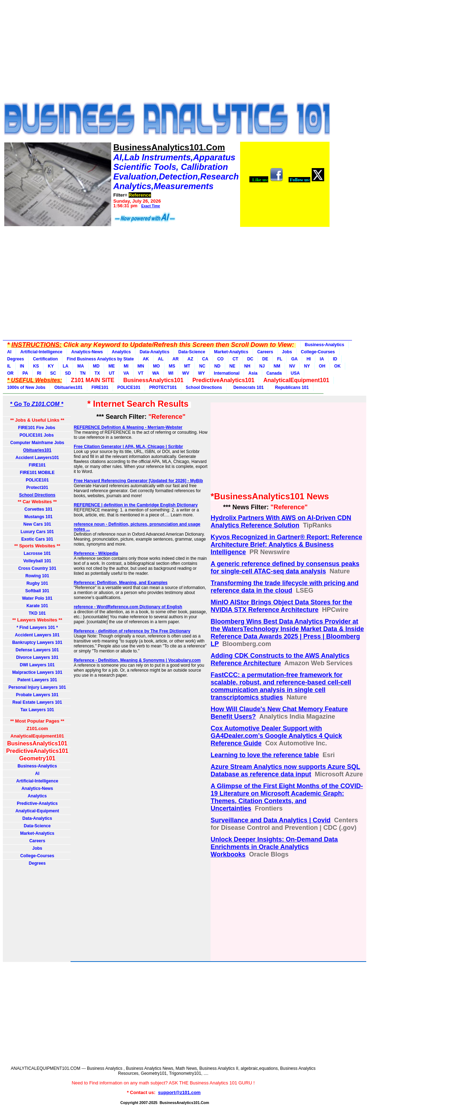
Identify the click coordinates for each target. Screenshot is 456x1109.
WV (185, 373)
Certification (45, 358)
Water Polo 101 (37, 598)
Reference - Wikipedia (96, 553)
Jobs (287, 351)
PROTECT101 (163, 387)
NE (232, 366)
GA (294, 358)
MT (187, 366)
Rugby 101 (37, 583)
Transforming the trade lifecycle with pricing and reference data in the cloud (284, 586)
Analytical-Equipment (37, 810)
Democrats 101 (247, 387)
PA (25, 373)
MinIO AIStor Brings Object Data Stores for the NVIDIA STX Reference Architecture (281, 606)
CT (235, 358)
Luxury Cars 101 (37, 531)
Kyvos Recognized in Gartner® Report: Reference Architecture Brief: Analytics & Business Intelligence (286, 544)
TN (83, 373)
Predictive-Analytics (37, 803)
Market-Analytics (231, 351)
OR (10, 373)
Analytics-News (87, 351)
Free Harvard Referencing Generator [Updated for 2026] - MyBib (138, 480)
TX (97, 373)
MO (156, 366)
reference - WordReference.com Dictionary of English (128, 606)
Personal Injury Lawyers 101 (37, 687)
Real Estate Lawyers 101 (37, 702)
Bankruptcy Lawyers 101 (37, 642)
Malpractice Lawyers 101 (37, 672)
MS (172, 366)
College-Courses (318, 351)
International (226, 373)
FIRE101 (100, 387)
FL (280, 358)
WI (170, 373)
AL (161, 358)
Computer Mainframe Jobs (37, 442)
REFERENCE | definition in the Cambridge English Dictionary (136, 505)
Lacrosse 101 (37, 553)
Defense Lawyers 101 (37, 649)
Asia (252, 373)
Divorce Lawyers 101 (37, 657)
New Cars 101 (37, 524)
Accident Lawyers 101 (37, 634)
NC (202, 366)
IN (22, 366)
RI (39, 373)
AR (175, 358)
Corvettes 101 (37, 509)
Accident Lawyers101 (37, 457)
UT (111, 373)
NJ (262, 366)
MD (96, 366)
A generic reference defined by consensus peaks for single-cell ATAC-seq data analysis (285, 567)
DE (265, 358)
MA (80, 366)
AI (9, 351)
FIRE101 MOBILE (37, 472)
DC (250, 358)
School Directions (204, 387)
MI (126, 366)
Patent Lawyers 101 (37, 679)
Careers (265, 351)
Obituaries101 (68, 387)
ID (335, 358)
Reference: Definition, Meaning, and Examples (120, 582)
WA (155, 373)
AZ (190, 358)
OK (337, 366)
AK (146, 358)
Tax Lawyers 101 (37, 709)
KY (51, 366)
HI (308, 358)
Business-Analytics (324, 344)
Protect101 (37, 487)
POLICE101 (128, 387)
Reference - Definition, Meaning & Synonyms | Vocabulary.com (137, 660)
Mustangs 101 (37, 516)
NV (292, 366)
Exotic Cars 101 (37, 539)
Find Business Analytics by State (100, 358)
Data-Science (191, 351)
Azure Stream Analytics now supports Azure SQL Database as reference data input (285, 770)
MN (141, 366)
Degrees (15, 358)
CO (220, 358)
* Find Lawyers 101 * (37, 627)
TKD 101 (37, 613)
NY (307, 366)
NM (277, 366)
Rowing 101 (37, 575)
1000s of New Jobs (26, 387)
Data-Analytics (154, 351)
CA (205, 358)
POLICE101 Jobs (37, 435)
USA (295, 373)
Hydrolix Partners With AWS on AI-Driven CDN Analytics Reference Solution (281, 521)
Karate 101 (37, 605)
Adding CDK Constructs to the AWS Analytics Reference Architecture (280, 659)
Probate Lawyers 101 (37, 694)
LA (65, 366)
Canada (274, 373)
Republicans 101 (291, 387)
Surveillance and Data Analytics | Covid (270, 820)
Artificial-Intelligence (41, 351)
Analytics (121, 351)
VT (140, 373)
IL (9, 366)
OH (322, 366)
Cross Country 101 (37, 568)
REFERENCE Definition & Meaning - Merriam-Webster (128, 427)
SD (68, 373)
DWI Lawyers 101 (37, 664)
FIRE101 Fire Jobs (37, 427)
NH (247, 366)
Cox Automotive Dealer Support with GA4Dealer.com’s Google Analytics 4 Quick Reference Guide (276, 736)
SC (53, 373)
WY (201, 373)
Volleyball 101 (37, 560)
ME (111, 366)
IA (322, 358)
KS (36, 366)
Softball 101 (37, 590)
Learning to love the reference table (265, 755)
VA (126, 373)
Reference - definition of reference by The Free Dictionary (132, 631)
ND (217, 366)
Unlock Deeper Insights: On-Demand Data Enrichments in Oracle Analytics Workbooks (274, 847)
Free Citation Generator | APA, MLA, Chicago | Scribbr (128, 446)
